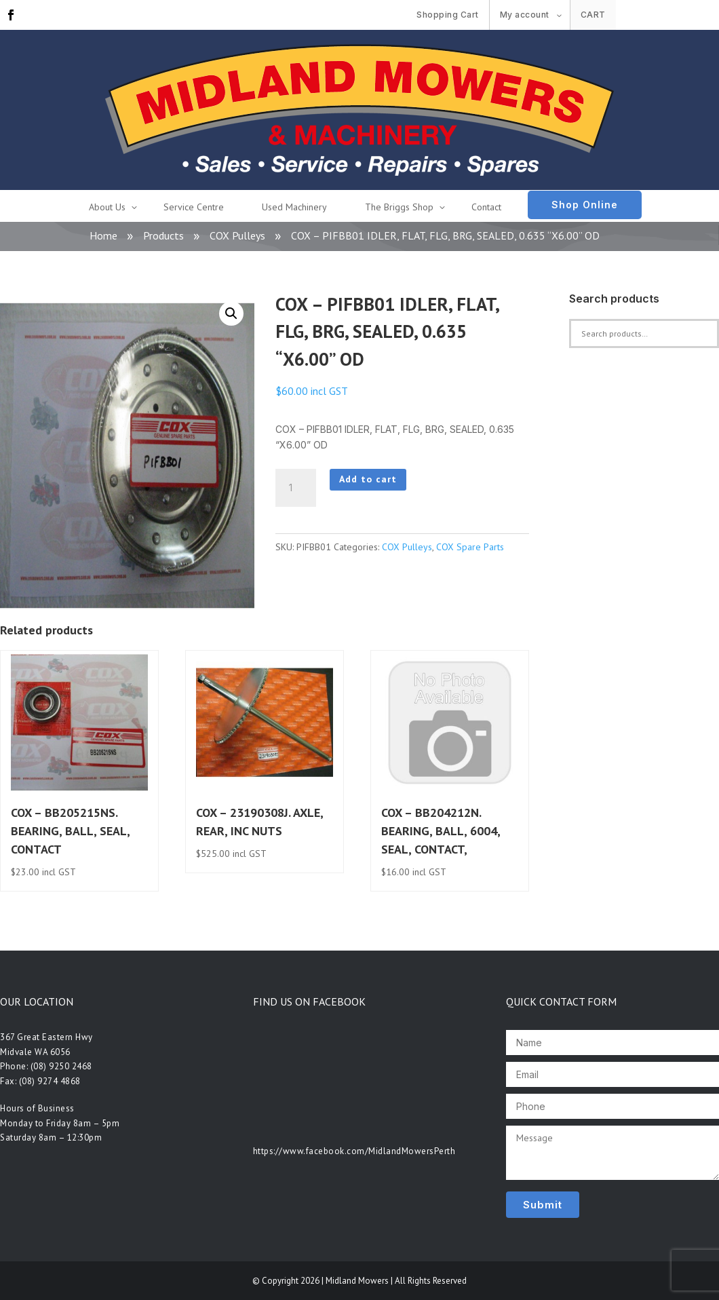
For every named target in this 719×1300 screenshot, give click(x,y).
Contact (486, 207)
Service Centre (193, 207)
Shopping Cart (447, 14)
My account (524, 14)
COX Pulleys (237, 235)
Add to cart (368, 479)
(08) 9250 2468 (61, 1066)
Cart (593, 14)
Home (103, 235)
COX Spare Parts (470, 547)
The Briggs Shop (399, 207)
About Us (107, 207)
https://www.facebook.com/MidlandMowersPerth (354, 1151)
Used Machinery (294, 207)
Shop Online (584, 204)
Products (163, 235)
